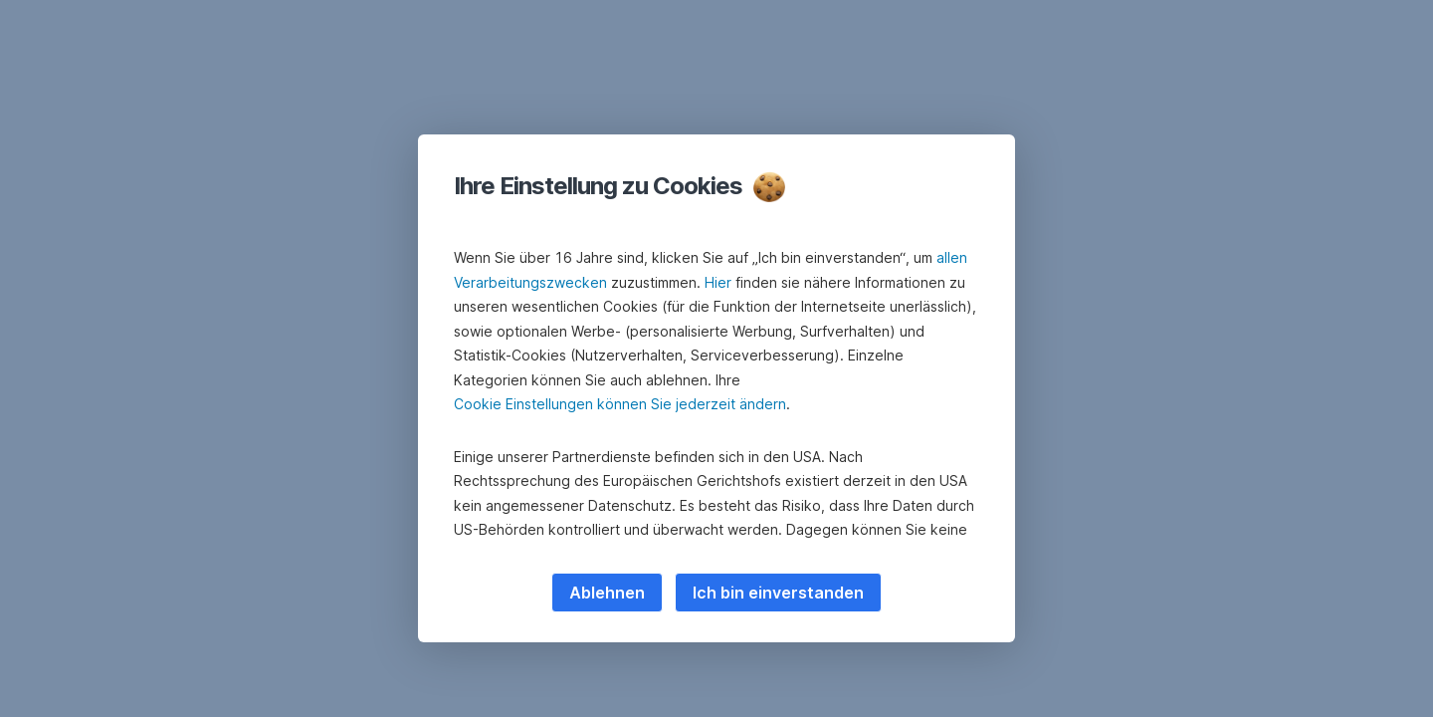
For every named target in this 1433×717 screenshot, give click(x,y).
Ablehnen (607, 592)
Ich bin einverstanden (778, 592)
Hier (718, 282)
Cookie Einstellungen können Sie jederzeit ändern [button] (620, 403)
